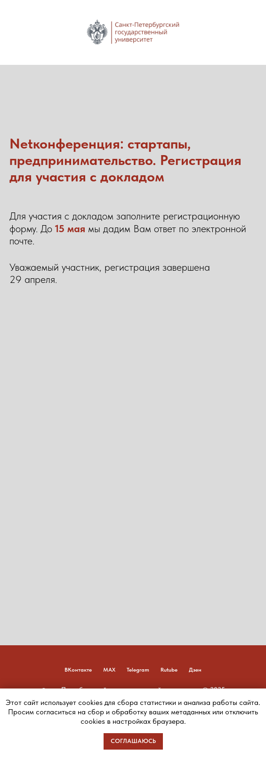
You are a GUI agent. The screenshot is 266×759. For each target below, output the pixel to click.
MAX (109, 669)
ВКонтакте (78, 669)
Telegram (138, 669)
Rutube (169, 669)
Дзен (195, 669)
